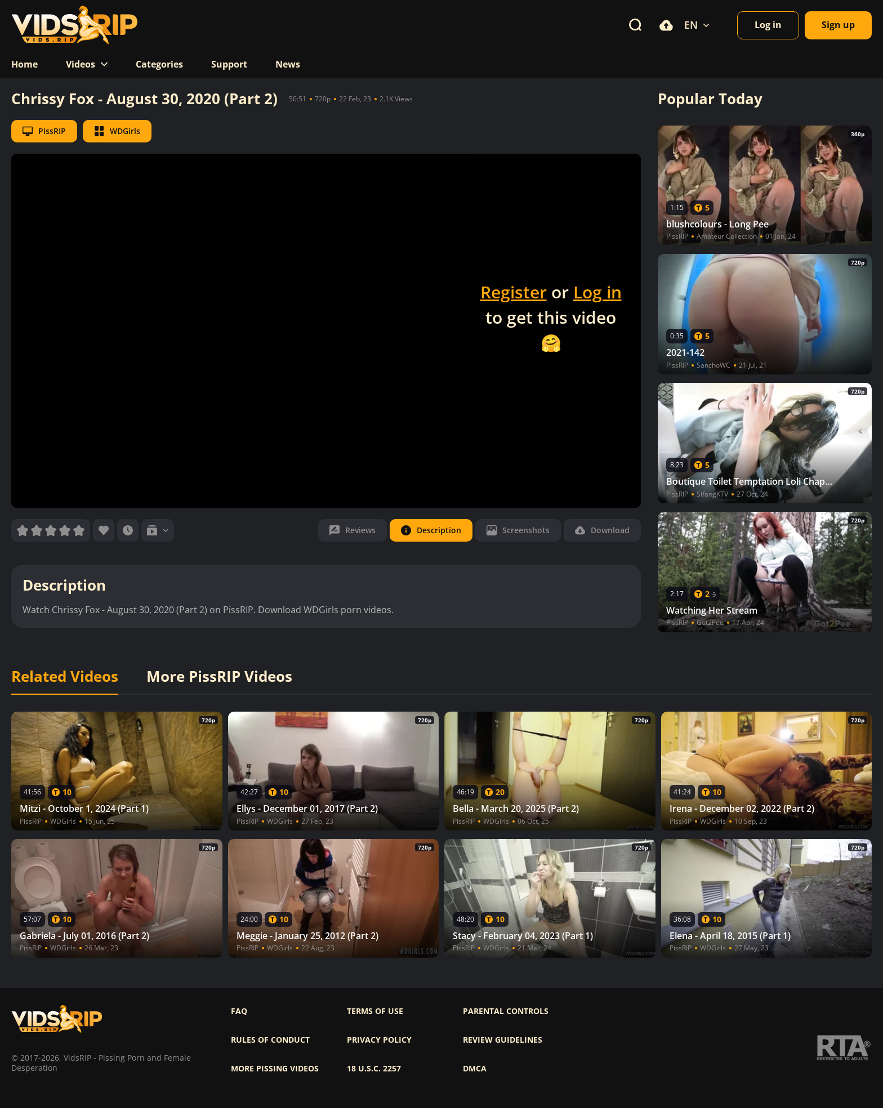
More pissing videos (275, 1069)
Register (513, 291)
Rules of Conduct (270, 1040)
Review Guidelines (502, 1040)
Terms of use (375, 1011)
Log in (597, 291)
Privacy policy (379, 1040)
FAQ (239, 1011)
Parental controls (505, 1011)
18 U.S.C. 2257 (374, 1069)
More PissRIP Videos (219, 676)
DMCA (475, 1069)
